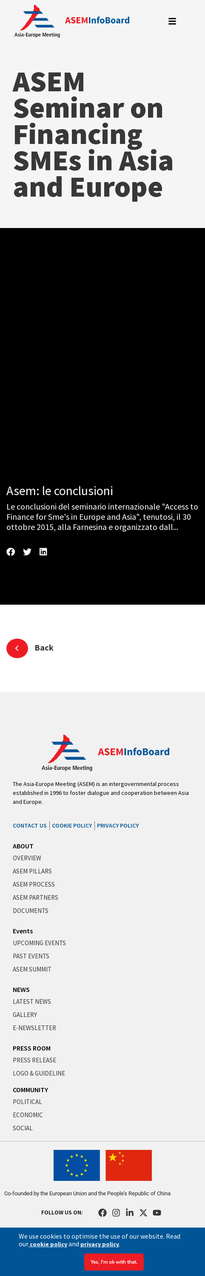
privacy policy (99, 1244)
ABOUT (23, 846)
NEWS (21, 989)
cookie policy (47, 1244)
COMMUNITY (30, 1089)
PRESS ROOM (32, 1048)
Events (23, 931)
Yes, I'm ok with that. (114, 1262)
